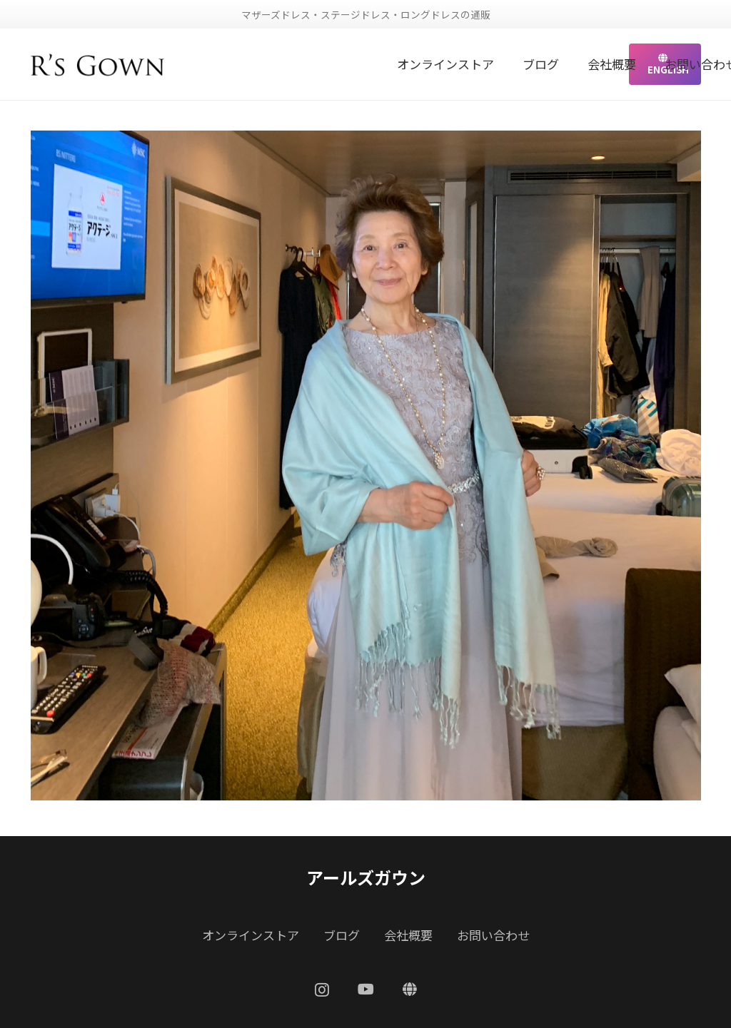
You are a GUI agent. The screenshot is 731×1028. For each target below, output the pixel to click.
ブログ (341, 935)
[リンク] (98, 64)
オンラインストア (250, 935)
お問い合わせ (493, 935)
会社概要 (408, 935)
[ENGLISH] (410, 989)
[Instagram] (322, 990)
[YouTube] (366, 989)
